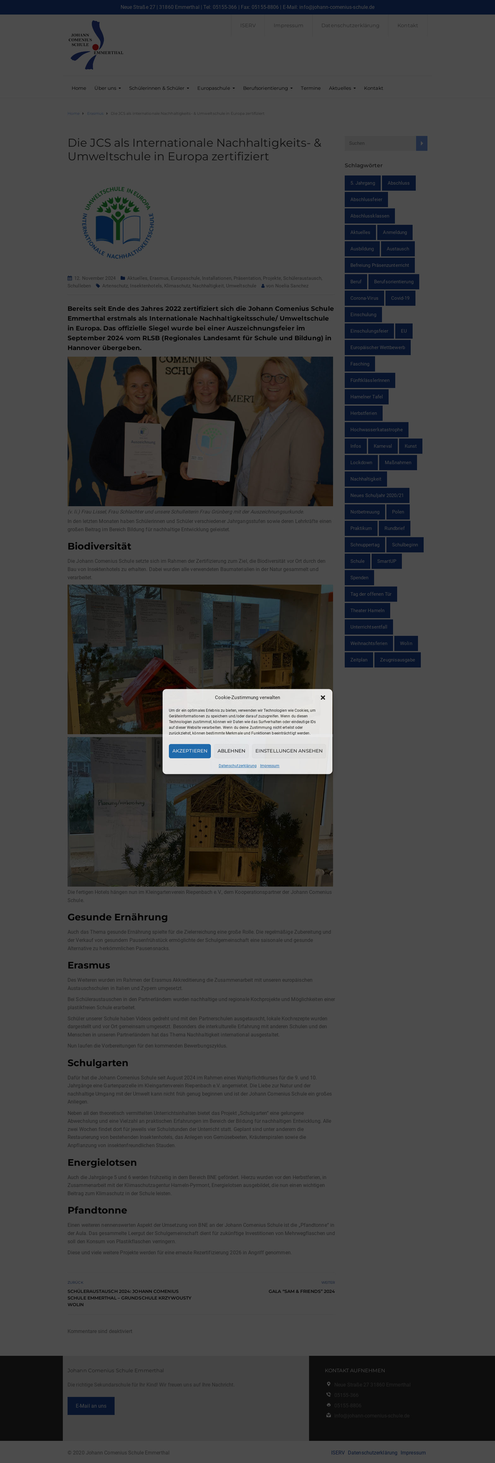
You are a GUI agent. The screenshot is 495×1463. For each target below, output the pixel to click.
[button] (323, 697)
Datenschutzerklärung (238, 766)
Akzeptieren (189, 751)
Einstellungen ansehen (289, 751)
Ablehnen (231, 751)
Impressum (270, 766)
